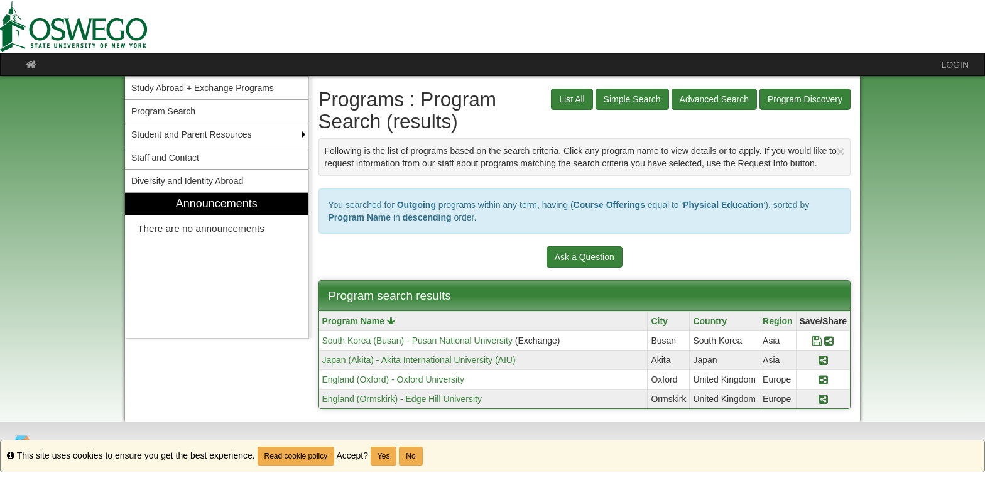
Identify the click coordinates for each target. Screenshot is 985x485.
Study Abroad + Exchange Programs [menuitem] (202, 88)
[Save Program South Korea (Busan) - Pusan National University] (817, 340)
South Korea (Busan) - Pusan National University (417, 340)
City (659, 321)
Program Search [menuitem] (163, 111)
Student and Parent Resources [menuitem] (191, 134)
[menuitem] (216, 265)
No (410, 456)
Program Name (358, 321)
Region (777, 321)
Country (710, 321)
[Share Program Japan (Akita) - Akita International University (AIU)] (823, 360)
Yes (384, 456)
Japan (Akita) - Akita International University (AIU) (419, 360)
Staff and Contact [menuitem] (165, 158)
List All (571, 99)
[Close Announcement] (840, 151)
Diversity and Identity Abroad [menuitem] (187, 181)
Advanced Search (714, 99)
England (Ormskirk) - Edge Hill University (402, 399)
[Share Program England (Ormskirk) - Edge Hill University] (823, 399)
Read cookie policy (296, 456)
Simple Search (632, 99)
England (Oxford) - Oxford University (393, 379)
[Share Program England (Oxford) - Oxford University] (823, 379)
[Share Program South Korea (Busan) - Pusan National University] (829, 340)
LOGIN (955, 65)
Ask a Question (584, 257)
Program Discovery (805, 99)
